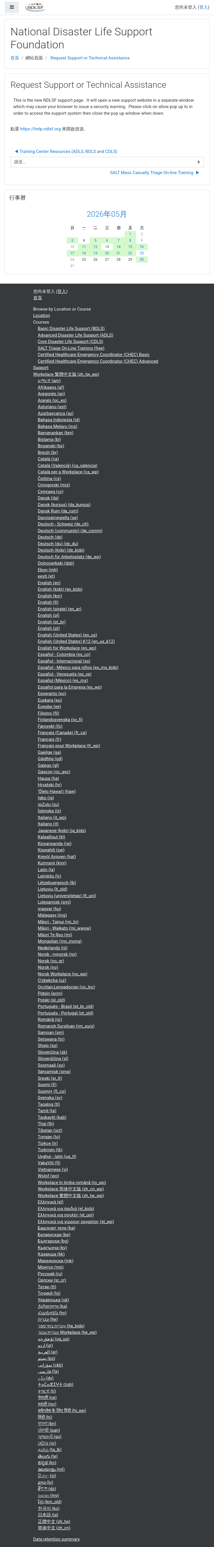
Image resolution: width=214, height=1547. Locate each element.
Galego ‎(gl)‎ (48, 765)
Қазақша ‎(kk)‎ (51, 1254)
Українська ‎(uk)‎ (53, 1299)
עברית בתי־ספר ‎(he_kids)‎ (61, 1326)
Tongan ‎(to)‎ (49, 1136)
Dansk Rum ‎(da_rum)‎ (58, 511)
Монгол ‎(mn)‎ (51, 1267)
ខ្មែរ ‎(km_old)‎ (50, 1501)
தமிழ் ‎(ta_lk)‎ (50, 1449)
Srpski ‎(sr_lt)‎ (50, 1078)
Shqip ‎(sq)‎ (48, 1045)
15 (130, 247)
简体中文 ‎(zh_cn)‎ (54, 1527)
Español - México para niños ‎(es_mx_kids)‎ (78, 667)
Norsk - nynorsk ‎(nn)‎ (57, 954)
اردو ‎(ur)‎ (45, 1345)
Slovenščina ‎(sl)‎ (53, 1058)
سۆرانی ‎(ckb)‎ (50, 1365)
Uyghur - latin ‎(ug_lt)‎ (57, 1156)
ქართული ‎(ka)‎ (52, 1306)
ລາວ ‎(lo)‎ (45, 1482)
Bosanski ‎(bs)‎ (51, 445)
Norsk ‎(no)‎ (48, 967)
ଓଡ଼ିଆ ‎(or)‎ (47, 1443)
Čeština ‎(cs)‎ (49, 478)
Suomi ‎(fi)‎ (47, 1084)
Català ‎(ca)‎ (48, 458)
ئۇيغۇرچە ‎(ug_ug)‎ (53, 1339)
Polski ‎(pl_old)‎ (51, 1000)
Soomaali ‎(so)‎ (51, 1065)
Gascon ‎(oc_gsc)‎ (54, 771)
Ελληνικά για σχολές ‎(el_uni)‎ (66, 1215)
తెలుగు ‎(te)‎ (48, 1456)
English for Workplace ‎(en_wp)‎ (67, 648)
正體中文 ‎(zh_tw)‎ (54, 1521)
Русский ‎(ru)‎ (50, 1273)
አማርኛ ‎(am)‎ (49, 380)
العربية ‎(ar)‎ (48, 1352)
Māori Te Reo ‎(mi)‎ (55, 934)
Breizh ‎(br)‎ (48, 452)
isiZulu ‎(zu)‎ (48, 804)
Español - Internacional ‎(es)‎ (64, 661)
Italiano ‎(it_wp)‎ (52, 817)
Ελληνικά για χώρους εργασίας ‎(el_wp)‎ (76, 1221)
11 (84, 247)
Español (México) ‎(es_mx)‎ (63, 680)
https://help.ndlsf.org (40, 129)
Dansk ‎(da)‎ (48, 498)
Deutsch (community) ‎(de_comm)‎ (70, 530)
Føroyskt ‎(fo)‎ (50, 726)
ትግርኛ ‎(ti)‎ (47, 1391)
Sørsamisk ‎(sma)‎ (54, 1071)
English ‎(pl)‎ (49, 615)
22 (130, 253)
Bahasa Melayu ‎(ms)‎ (58, 426)
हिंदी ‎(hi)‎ (45, 1417)
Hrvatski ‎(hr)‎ (50, 784)
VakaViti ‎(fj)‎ (49, 1162)
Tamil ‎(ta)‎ (47, 1110)
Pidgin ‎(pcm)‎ (50, 993)
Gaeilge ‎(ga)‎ (49, 752)
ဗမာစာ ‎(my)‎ (48, 1495)
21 (119, 253)
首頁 (14, 58)
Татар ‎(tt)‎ (47, 1286)
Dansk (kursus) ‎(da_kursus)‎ (64, 504)
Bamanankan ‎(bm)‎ (56, 432)
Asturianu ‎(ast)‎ (52, 406)
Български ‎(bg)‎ (53, 1241)
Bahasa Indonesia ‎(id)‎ (59, 419)
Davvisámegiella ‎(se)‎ (58, 517)
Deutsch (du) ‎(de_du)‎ (58, 543)
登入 (203, 7)
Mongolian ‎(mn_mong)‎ (60, 941)
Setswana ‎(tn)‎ (51, 1039)
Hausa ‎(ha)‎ (48, 778)
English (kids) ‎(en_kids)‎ (60, 589)
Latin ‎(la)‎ (46, 869)
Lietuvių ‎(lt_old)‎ (52, 889)
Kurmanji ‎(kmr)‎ (52, 863)
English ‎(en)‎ (49, 582)
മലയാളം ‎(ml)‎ (51, 1469)
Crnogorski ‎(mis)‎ (54, 485)
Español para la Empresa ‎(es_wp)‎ (70, 687)
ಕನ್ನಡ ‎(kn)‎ (47, 1462)
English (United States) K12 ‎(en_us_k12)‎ (76, 641)
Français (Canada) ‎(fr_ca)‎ (62, 732)
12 (96, 247)
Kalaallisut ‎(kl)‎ (51, 837)
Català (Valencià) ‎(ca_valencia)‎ (68, 465)
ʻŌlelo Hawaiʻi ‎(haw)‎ (57, 791)
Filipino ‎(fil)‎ (48, 713)
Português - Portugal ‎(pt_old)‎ (66, 1013)
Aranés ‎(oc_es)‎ (52, 400)
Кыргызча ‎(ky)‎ (52, 1247)
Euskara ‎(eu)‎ (50, 700)
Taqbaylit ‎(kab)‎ (52, 1117)
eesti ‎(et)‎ (46, 576)
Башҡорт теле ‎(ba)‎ (56, 1228)
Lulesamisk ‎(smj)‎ (54, 902)
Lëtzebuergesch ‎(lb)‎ (57, 882)
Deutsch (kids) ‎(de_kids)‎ (61, 550)
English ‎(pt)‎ (49, 628)
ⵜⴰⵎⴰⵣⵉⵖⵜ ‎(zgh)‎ (56, 1384)
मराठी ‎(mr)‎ (47, 1404)
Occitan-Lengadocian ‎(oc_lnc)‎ (66, 987)
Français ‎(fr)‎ (49, 739)
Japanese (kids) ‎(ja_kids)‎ (62, 830)
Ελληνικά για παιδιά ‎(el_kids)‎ (66, 1208)
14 (119, 247)
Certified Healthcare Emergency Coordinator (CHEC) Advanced (98, 361)
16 (142, 247)
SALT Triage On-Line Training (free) (71, 348)
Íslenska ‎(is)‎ (49, 810)
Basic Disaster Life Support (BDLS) (71, 328)
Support (41, 367)
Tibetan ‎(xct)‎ (50, 1130)
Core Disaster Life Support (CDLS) (70, 341)
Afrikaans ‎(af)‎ (51, 387)
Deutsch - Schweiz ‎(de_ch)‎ (63, 524)
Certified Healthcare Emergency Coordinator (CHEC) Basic (94, 354)
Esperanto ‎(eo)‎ (52, 693)
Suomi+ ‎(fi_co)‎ (52, 1091)
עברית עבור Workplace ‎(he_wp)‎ (67, 1332)
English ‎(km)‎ (50, 596)
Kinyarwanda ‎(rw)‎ (55, 843)
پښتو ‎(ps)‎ (46, 1358)
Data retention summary (56, 1539)
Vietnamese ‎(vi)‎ (53, 1169)
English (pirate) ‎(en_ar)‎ (60, 609)
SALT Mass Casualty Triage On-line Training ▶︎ (155, 172)
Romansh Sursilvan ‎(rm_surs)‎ (66, 1026)
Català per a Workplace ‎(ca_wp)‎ (68, 472)
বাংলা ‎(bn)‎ (47, 1423)
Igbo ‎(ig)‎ (46, 797)
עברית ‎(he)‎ (48, 1319)
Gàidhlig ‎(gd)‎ (50, 758)
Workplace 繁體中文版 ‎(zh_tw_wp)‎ (66, 374)
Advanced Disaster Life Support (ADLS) (76, 335)
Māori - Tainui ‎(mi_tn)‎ (58, 921)
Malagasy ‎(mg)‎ (52, 915)
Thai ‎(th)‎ (46, 1123)
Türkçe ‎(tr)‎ (48, 1143)
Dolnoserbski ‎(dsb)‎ (56, 563)
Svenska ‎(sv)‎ (50, 1097)
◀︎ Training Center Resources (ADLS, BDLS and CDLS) (65, 151)
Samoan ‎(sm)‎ (51, 1032)
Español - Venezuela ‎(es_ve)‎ (65, 674)
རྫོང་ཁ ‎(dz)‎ (47, 1488)
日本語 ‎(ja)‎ (48, 1514)
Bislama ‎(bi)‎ (49, 439)
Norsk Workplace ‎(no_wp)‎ (62, 974)
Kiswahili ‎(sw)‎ (51, 850)
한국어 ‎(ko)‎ (49, 1508)
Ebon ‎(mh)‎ (48, 569)
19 (96, 253)
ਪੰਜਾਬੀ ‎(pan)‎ (49, 1430)
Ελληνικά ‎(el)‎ (50, 1202)
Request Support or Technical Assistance (89, 58)
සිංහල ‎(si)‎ (47, 1475)
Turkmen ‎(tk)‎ (50, 1149)
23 (142, 253)
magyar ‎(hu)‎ (49, 908)
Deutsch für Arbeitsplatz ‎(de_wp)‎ (69, 556)
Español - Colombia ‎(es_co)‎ (64, 654)
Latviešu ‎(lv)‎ (49, 876)
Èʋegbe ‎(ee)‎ (49, 706)
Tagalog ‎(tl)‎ (49, 1104)
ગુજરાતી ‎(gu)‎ (50, 1436)
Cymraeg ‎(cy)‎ (50, 491)
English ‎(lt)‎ (48, 602)
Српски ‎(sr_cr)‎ (52, 1280)
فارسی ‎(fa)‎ (48, 1371)
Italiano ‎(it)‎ (48, 824)
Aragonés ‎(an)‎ (51, 393)
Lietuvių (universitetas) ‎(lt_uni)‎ (67, 895)
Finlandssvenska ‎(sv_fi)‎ (60, 719)
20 (107, 253)
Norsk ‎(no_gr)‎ (51, 961)
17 (72, 253)
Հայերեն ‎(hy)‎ (52, 1313)
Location (41, 315)
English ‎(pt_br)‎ (52, 622)
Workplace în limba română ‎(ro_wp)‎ (72, 1182)
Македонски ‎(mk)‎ (56, 1260)
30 (142, 260)
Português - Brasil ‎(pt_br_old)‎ (66, 1006)
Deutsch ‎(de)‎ (50, 537)
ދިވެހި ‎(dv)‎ (46, 1378)
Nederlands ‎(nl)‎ (52, 948)
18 (84, 253)
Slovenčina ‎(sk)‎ (52, 1052)
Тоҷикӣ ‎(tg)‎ (49, 1293)
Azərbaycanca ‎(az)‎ (56, 413)
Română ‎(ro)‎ (50, 1019)
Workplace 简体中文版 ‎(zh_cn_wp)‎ (71, 1189)
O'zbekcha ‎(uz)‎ (52, 980)
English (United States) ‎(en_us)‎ (67, 635)
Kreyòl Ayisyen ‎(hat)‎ (57, 856)
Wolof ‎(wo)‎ (48, 1176)
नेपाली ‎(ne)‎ (47, 1397)
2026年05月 (107, 214)
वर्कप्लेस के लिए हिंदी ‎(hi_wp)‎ (62, 1410)
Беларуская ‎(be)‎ (54, 1234)
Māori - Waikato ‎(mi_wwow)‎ (64, 928)
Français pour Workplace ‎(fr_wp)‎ (69, 745)
